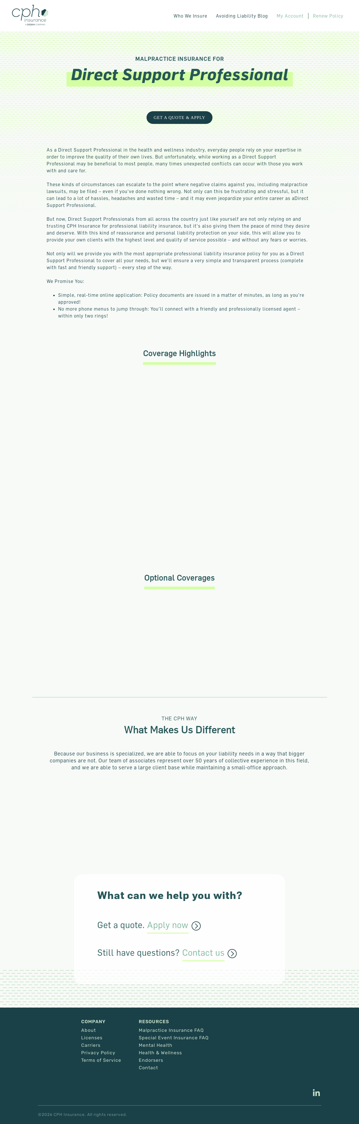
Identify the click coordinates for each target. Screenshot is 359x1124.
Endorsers (151, 1060)
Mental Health (155, 1045)
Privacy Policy (98, 1053)
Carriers (90, 1045)
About (88, 1030)
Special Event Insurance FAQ (174, 1038)
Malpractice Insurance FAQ (171, 1030)
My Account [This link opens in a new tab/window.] (290, 16)
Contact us (203, 953)
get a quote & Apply (180, 117)
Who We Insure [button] (191, 15)
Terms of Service (101, 1060)
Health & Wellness (160, 1053)
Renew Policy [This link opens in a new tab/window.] (328, 16)
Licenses (91, 1038)
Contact (148, 1068)
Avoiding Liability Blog (242, 16)
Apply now (168, 925)
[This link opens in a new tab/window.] (316, 1093)
